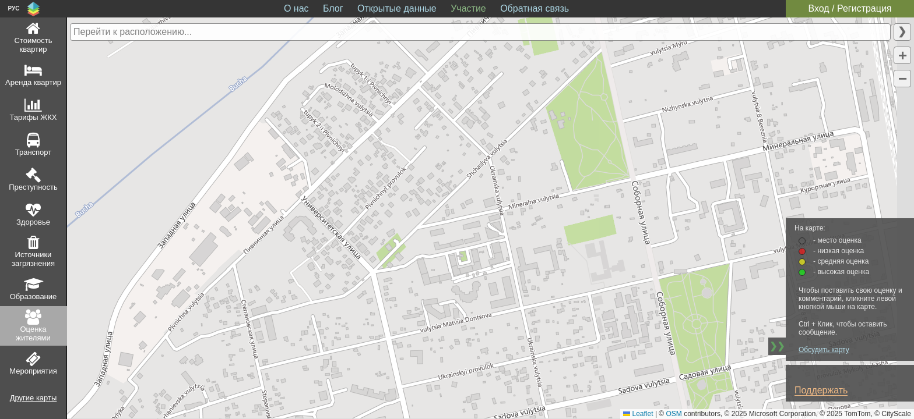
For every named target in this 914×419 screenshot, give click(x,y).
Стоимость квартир (33, 45)
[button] (902, 55)
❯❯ (777, 346)
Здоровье (33, 222)
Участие (468, 8)
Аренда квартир (33, 82)
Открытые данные (397, 8)
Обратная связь (534, 8)
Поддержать (821, 390)
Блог (333, 8)
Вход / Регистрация (849, 8)
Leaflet (638, 414)
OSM (674, 414)
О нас (296, 8)
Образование (33, 296)
